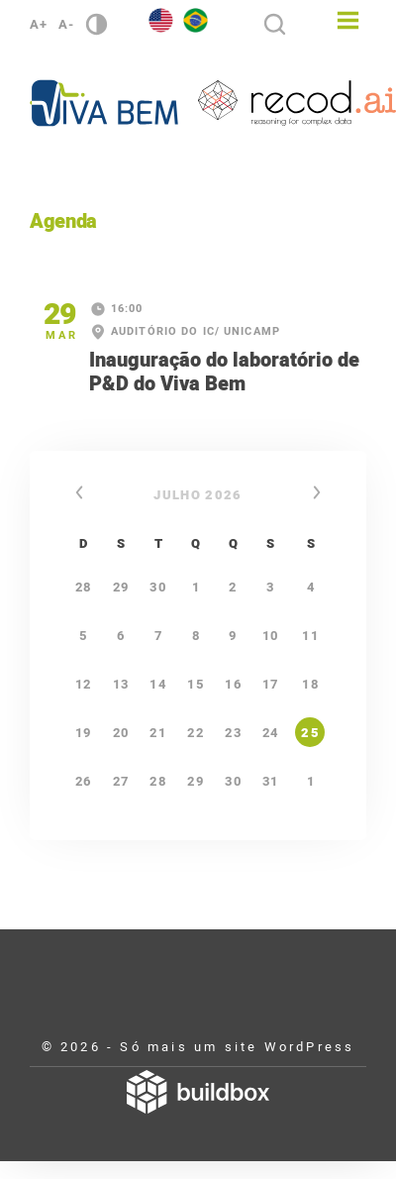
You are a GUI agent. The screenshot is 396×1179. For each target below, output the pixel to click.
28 (157, 781)
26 (83, 781)
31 (270, 781)
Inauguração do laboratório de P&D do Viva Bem (224, 372)
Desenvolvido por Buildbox (198, 1092)
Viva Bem (104, 103)
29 (195, 781)
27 (121, 781)
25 (310, 732)
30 (233, 781)
